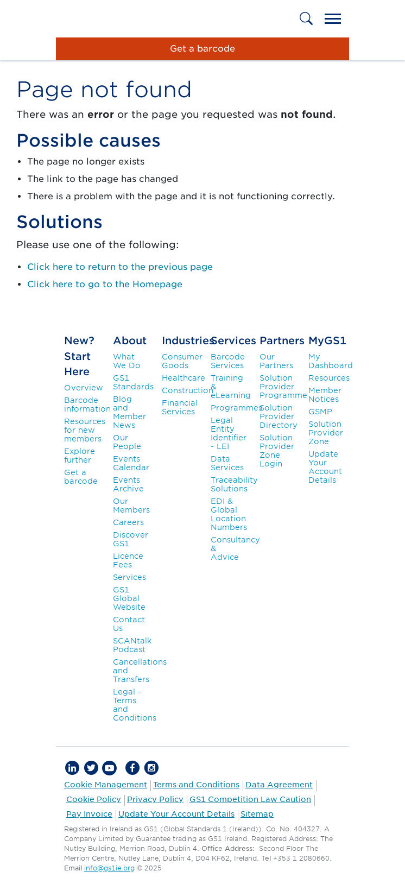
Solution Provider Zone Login (277, 450)
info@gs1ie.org (109, 868)
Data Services (227, 463)
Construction (187, 390)
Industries (188, 340)
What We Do (127, 361)
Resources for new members (84, 430)
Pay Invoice (89, 814)
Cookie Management (105, 784)
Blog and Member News (129, 412)
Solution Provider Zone (325, 433)
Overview (83, 387)
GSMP (320, 411)
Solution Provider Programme (283, 387)
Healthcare (183, 378)
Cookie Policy (93, 799)
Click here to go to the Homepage (104, 284)
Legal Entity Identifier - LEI (228, 433)
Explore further (79, 455)
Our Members (131, 505)
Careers (128, 522)
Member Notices (324, 394)
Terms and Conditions (196, 784)
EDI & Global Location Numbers (229, 514)
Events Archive (128, 484)
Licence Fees (128, 560)
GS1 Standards (133, 382)
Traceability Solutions (234, 484)
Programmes (236, 407)
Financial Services (180, 407)
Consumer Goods (182, 361)
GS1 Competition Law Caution (250, 799)
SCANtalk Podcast (132, 645)
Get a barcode (81, 476)
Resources (329, 378)
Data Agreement (279, 784)
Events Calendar (131, 463)
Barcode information (87, 404)
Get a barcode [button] (202, 48)
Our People (127, 442)
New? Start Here (79, 356)
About (130, 340)
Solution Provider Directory (279, 416)
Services (129, 577)
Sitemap (257, 814)
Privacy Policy (155, 799)
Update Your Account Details (325, 467)
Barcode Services (228, 361)
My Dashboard (330, 361)
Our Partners (276, 361)
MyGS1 (327, 340)
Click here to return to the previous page (120, 267)
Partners (282, 340)
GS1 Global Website (129, 598)
